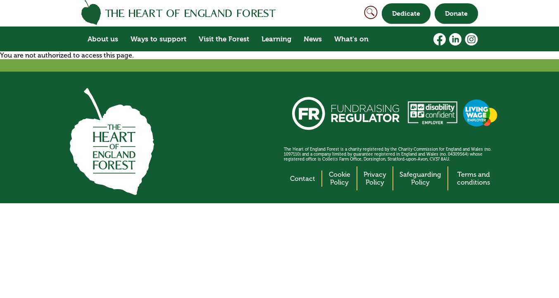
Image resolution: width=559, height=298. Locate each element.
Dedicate (406, 13)
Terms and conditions (473, 178)
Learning (276, 39)
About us (103, 39)
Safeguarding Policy (420, 178)
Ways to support (158, 39)
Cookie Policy (339, 178)
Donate (456, 13)
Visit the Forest (224, 39)
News (313, 39)
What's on (351, 39)
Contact (302, 179)
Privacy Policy (375, 178)
